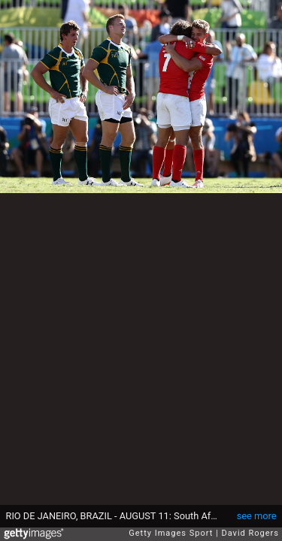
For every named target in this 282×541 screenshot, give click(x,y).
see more (257, 515)
